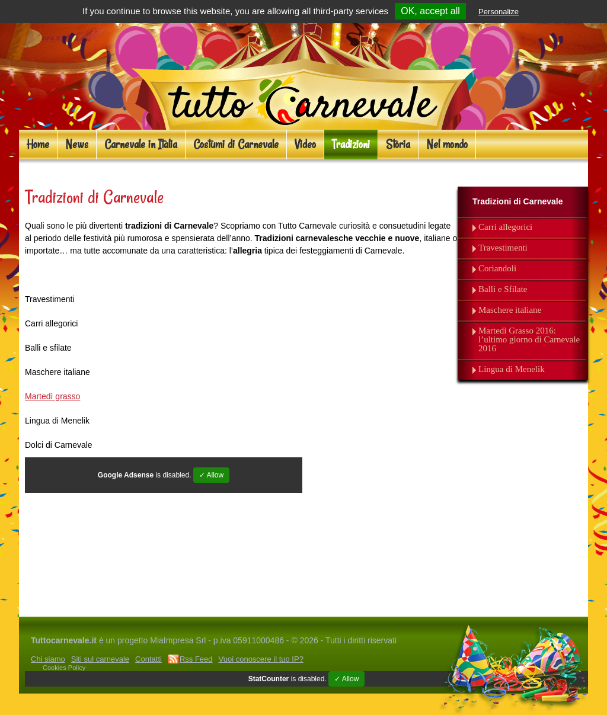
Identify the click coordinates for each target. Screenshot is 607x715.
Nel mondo (447, 144)
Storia (398, 144)
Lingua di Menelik (511, 369)
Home (38, 144)
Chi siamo (48, 659)
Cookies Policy (64, 667)
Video (305, 144)
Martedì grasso (52, 396)
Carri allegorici (505, 227)
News (76, 144)
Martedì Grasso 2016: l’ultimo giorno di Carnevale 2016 (529, 339)
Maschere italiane (509, 310)
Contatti (148, 659)
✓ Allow (211, 475)
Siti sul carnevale (100, 659)
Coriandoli (497, 268)
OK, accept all (430, 11)
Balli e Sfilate (502, 289)
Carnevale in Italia (140, 144)
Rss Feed (196, 659)
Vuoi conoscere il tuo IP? (261, 659)
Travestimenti (503, 247)
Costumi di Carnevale (236, 144)
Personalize (498, 11)
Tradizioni (351, 144)
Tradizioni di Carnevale (517, 201)
